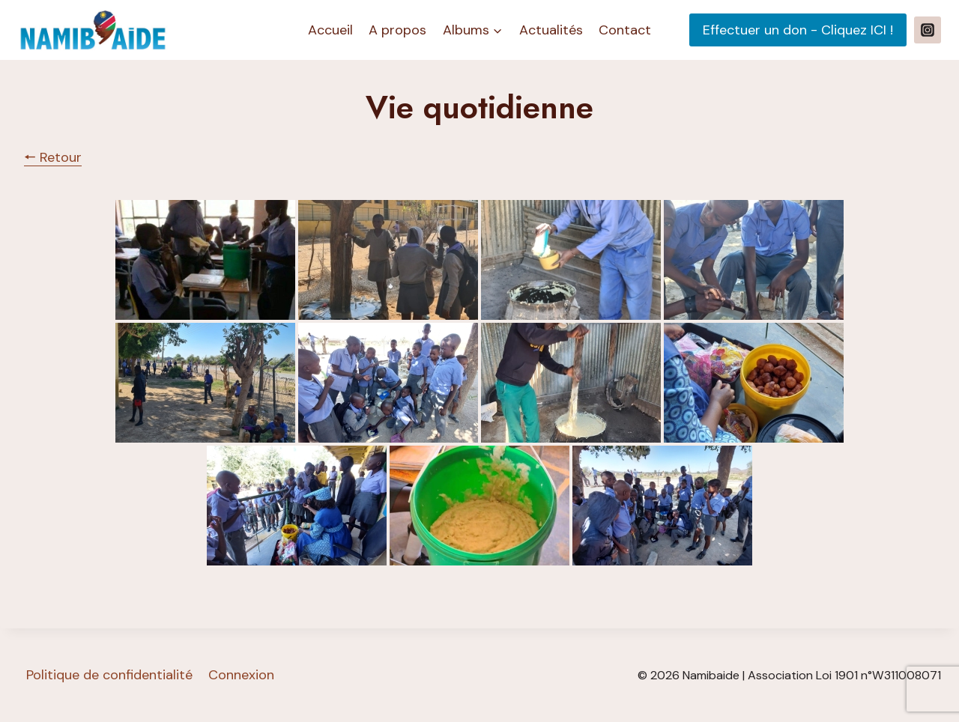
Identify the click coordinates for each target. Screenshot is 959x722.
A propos (397, 30)
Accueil (330, 30)
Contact (625, 30)
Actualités (551, 30)
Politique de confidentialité (109, 675)
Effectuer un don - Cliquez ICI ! (798, 30)
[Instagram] (927, 29)
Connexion (241, 675)
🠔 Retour (53, 157)
